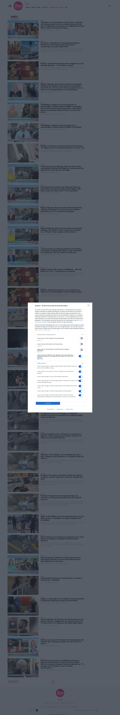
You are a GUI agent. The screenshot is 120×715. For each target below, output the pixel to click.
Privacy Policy (69, 409)
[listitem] (60, 334)
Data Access (60, 409)
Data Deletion (50, 409)
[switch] (81, 338)
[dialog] (60, 357)
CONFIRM (48, 403)
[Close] (89, 305)
